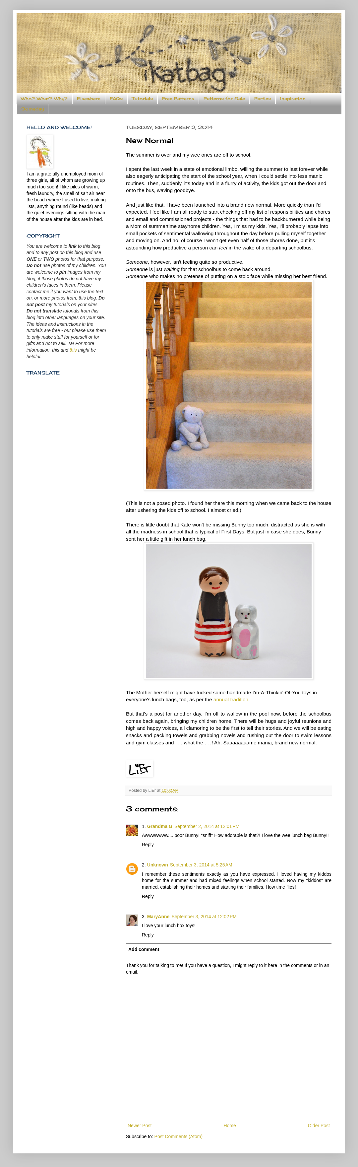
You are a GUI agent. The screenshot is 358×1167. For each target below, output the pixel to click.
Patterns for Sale (224, 98)
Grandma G (159, 826)
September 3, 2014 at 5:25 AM (201, 864)
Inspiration (293, 98)
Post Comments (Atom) (178, 1136)
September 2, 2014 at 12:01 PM (207, 826)
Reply (148, 844)
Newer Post (139, 1125)
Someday (32, 108)
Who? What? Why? (44, 98)
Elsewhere (88, 98)
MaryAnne (158, 916)
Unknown (157, 864)
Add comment (143, 949)
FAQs (116, 98)
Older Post (319, 1125)
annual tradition (230, 699)
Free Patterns (178, 98)
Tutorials (142, 98)
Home (229, 1125)
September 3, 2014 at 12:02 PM (204, 916)
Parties (262, 98)
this (73, 350)
